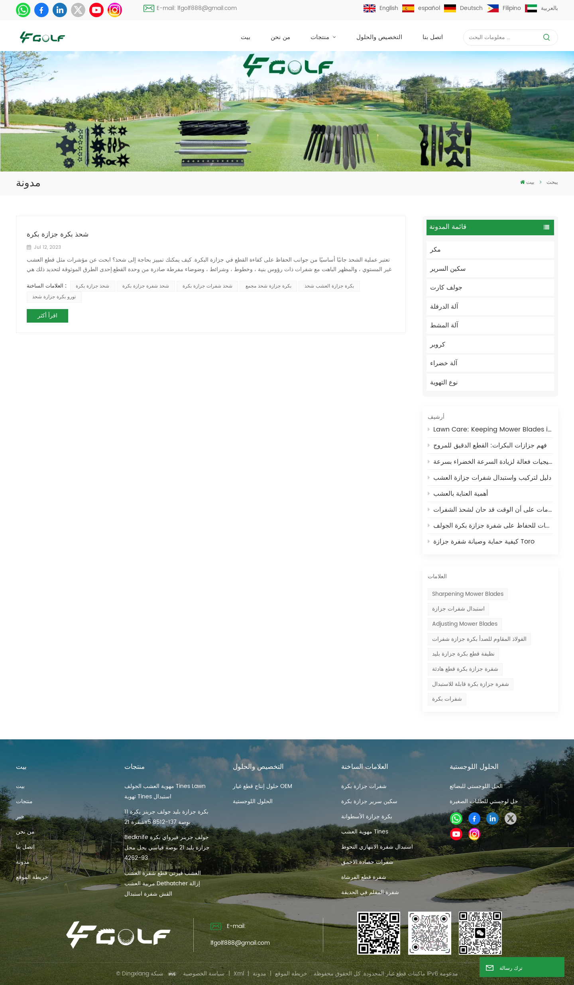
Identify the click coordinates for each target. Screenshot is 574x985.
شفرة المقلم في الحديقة (370, 892)
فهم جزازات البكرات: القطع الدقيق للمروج (487, 445)
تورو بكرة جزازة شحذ (54, 297)
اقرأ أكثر (47, 315)
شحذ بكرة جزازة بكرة (57, 235)
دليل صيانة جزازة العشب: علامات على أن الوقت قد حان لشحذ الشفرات (490, 509)
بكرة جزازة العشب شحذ (329, 286)
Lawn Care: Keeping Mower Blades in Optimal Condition (490, 429)
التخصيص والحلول (379, 37)
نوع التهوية (444, 382)
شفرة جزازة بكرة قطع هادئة (465, 669)
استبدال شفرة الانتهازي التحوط (377, 846)
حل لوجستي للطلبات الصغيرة (484, 801)
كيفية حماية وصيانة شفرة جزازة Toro (481, 541)
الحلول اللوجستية (253, 801)
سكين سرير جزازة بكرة (369, 801)
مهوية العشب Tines (364, 831)
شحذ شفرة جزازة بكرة (145, 286)
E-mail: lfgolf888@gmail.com (190, 8)
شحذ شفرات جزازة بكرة (207, 286)
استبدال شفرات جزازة (458, 608)
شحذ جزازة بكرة (92, 286)
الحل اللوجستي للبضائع (476, 786)
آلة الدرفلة (444, 306)
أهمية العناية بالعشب (458, 494)
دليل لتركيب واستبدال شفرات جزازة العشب (490, 478)
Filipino (504, 8)
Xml (239, 973)
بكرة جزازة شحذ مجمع (268, 286)
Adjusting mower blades (464, 623)
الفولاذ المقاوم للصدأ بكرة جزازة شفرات (479, 639)
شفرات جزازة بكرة (364, 786)
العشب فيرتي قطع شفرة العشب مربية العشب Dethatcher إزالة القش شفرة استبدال (162, 883)
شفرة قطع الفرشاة (363, 877)
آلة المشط (444, 325)
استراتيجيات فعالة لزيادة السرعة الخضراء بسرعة (490, 462)
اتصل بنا (433, 37)
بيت (245, 37)
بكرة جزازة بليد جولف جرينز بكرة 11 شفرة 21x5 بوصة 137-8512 (166, 817)
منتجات (321, 37)
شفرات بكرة (447, 698)
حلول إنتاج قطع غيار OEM (262, 786)
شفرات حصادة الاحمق (367, 862)
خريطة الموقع (32, 877)
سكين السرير (448, 269)
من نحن (280, 37)
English (381, 8)
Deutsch (463, 8)
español (421, 8)
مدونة (22, 862)
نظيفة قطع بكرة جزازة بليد (463, 653)
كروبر (437, 344)
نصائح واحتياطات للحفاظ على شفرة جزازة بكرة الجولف (490, 525)
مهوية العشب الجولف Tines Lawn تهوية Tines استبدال (165, 791)
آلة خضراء (443, 363)
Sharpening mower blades (467, 594)
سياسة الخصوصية (203, 973)
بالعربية (541, 8)
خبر (20, 816)
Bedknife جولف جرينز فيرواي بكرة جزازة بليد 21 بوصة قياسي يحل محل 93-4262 (167, 848)
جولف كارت (446, 287)
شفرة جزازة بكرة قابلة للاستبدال (470, 684)
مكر (435, 249)
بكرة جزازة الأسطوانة (366, 816)
